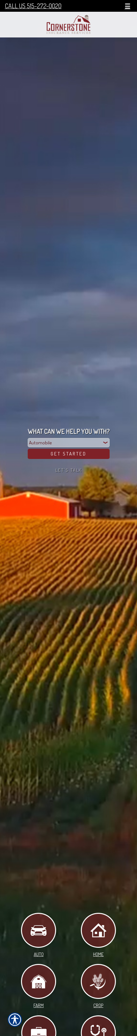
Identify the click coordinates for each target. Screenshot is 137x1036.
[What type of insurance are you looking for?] (69, 443)
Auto (38, 935)
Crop (98, 986)
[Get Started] (69, 454)
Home (98, 935)
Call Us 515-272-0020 (33, 6)
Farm (38, 986)
